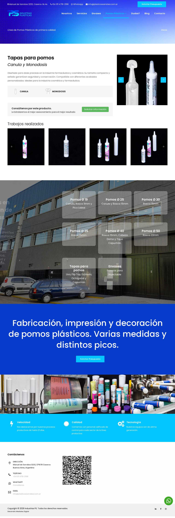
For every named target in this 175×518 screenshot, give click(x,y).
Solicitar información (95, 109)
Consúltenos (18, 487)
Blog (147, 13)
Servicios (82, 13)
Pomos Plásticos (116, 13)
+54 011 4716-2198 (59, 4)
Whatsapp (77, 4)
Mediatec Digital (22, 513)
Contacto (159, 13)
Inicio (164, 30)
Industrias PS (31, 510)
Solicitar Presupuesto (152, 4)
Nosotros (67, 13)
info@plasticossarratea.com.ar (102, 4)
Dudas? (135, 13)
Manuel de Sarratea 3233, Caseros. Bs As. (28, 4)
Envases (96, 13)
